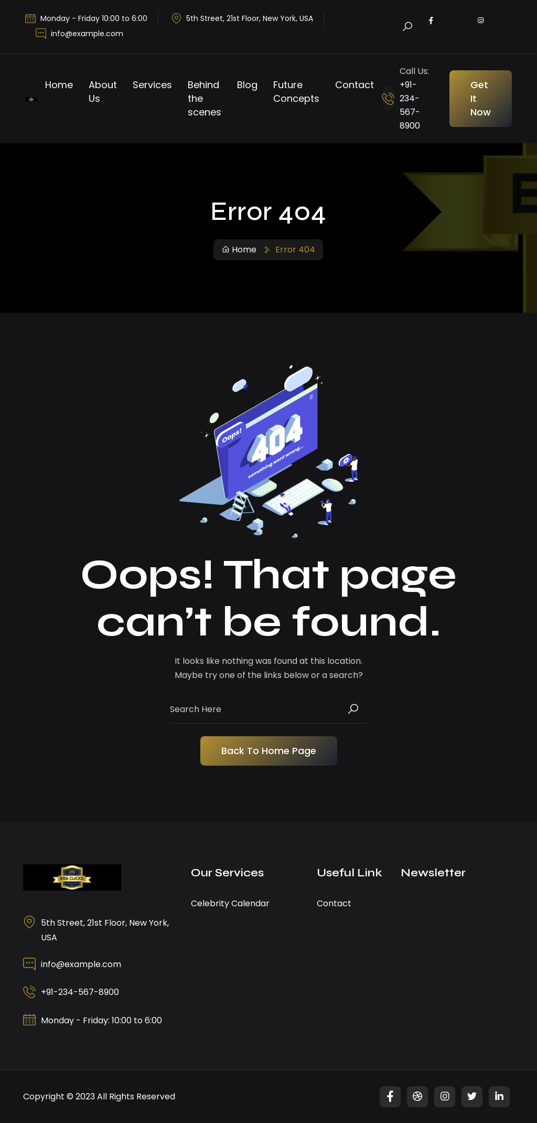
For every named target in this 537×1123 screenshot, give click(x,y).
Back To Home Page (268, 750)
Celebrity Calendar (230, 903)
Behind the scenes (204, 98)
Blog (247, 84)
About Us (103, 91)
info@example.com (87, 33)
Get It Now (480, 98)
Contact (354, 84)
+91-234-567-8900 (80, 992)
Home (59, 84)
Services (152, 84)
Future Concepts (296, 91)
